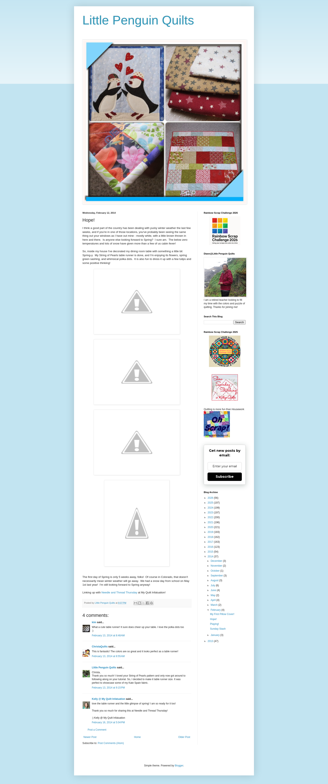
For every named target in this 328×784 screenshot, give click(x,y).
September (217, 575)
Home (137, 737)
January (215, 635)
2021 (211, 522)
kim (94, 622)
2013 (211, 641)
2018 (211, 537)
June (214, 590)
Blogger (179, 765)
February (216, 609)
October (215, 570)
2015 (211, 551)
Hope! (213, 619)
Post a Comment (97, 729)
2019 (211, 532)
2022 (211, 517)
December (217, 560)
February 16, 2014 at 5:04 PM (108, 722)
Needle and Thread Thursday (119, 592)
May (213, 595)
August (215, 580)
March (214, 604)
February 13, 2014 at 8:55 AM (108, 656)
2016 (211, 546)
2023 (211, 512)
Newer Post (89, 737)
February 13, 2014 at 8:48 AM (108, 635)
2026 (211, 497)
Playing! (214, 624)
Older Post (184, 737)
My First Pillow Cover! (222, 614)
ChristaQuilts (100, 646)
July (213, 585)
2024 (211, 507)
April (213, 600)
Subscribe (225, 477)
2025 (211, 502)
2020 (211, 527)
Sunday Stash (218, 628)
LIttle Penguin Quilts (104, 667)
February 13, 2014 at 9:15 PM (108, 687)
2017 (211, 541)
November (217, 565)
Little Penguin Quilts (138, 20)
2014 (211, 556)
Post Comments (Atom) (111, 743)
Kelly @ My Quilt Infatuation (108, 698)
